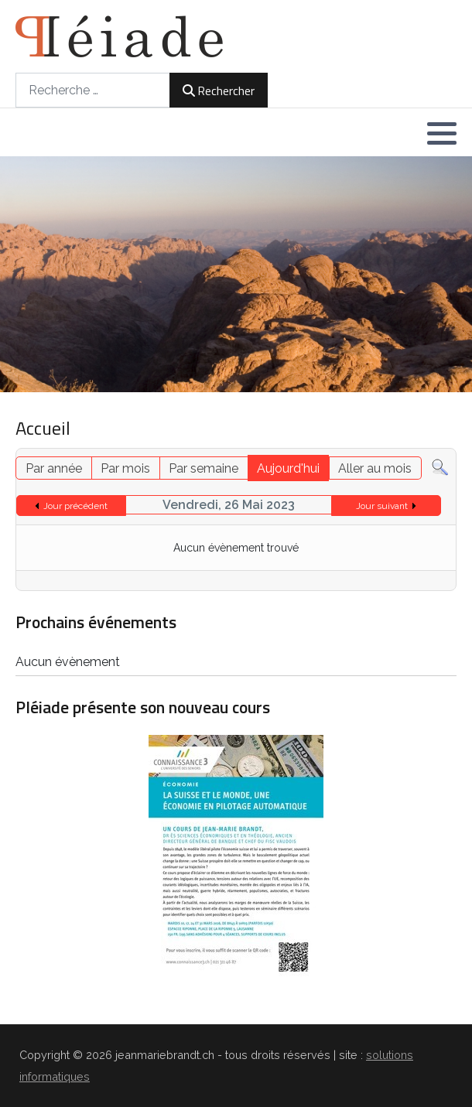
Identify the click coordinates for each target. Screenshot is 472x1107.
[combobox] (92, 90)
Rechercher (219, 90)
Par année (54, 468)
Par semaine (203, 468)
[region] (236, 274)
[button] (442, 133)
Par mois (125, 468)
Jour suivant (382, 506)
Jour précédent (75, 506)
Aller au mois (375, 468)
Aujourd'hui (288, 468)
